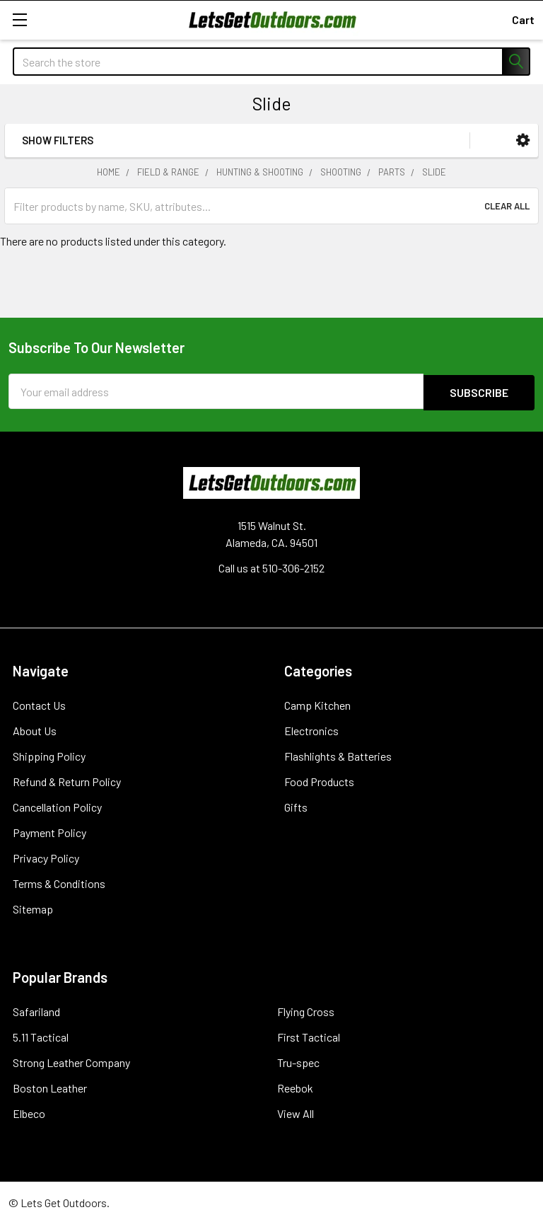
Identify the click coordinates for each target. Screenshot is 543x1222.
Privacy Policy (46, 856)
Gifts (296, 805)
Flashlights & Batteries (338, 754)
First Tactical (308, 1035)
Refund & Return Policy (67, 780)
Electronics (311, 729)
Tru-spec (298, 1061)
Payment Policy (49, 831)
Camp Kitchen (317, 703)
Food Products (319, 780)
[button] (523, 140)
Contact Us (39, 703)
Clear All (507, 206)
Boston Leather (50, 1086)
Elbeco (29, 1112)
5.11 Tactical (41, 1035)
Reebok (295, 1086)
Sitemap (33, 907)
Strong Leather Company (71, 1061)
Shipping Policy (49, 754)
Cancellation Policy (57, 805)
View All (295, 1112)
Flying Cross (305, 1010)
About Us (35, 729)
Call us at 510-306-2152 (271, 566)
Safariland (36, 1010)
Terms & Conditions (59, 882)
